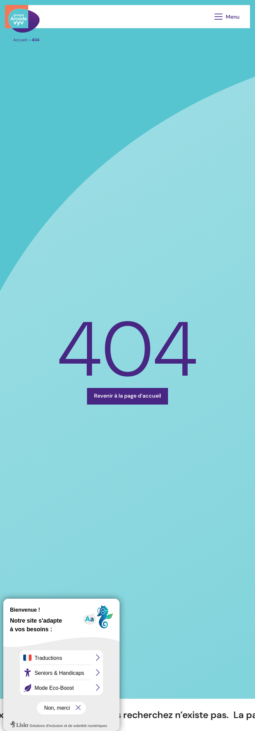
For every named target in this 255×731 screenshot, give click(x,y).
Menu (226, 16)
